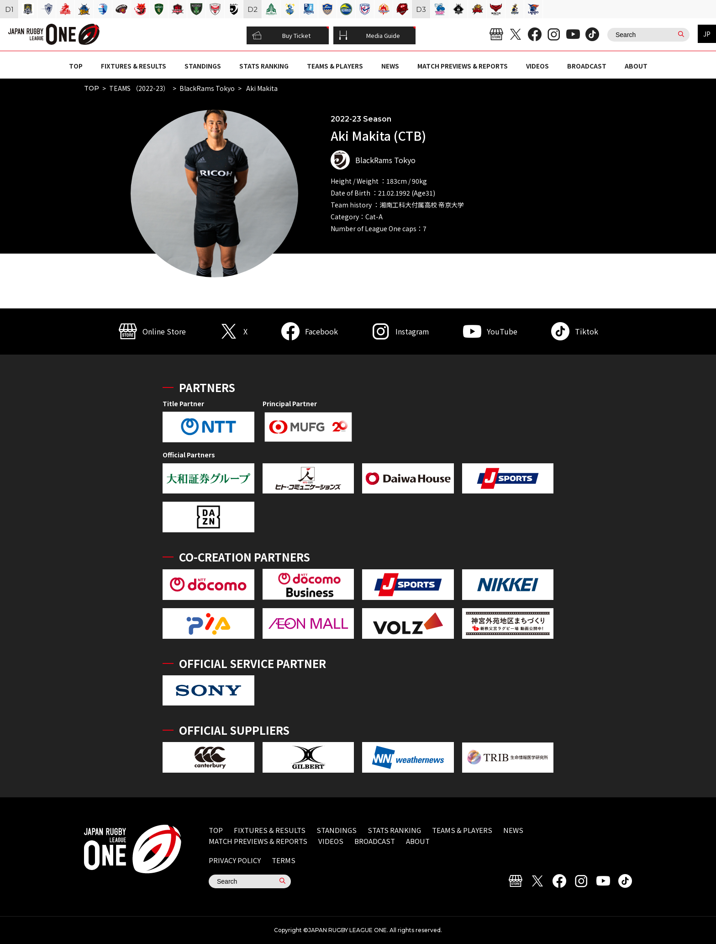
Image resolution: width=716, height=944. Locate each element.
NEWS (390, 65)
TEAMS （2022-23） (139, 88)
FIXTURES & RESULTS (133, 65)
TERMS (283, 860)
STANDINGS (202, 65)
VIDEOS (537, 65)
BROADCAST (586, 65)
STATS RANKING (264, 65)
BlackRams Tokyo (207, 88)
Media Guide (369, 36)
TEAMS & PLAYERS (335, 65)
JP (707, 33)
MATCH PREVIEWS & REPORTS (462, 65)
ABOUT (636, 65)
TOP (76, 65)
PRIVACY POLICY (235, 860)
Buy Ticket (281, 36)
